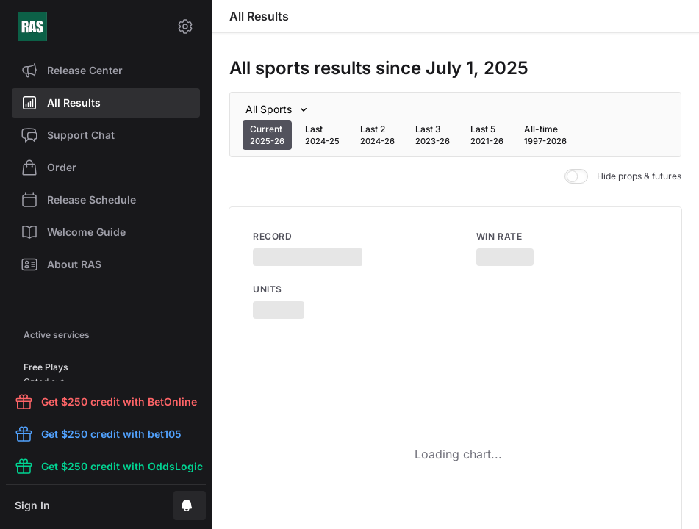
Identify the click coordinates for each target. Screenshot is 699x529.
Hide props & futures (622, 176)
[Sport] (279, 109)
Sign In (32, 505)
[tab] (267, 135)
